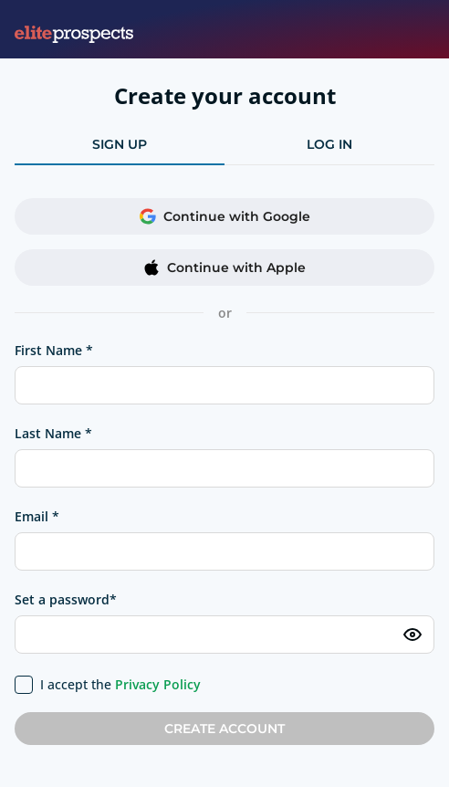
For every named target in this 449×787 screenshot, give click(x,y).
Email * (37, 516)
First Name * (54, 350)
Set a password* (66, 599)
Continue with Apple (224, 267)
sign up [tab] (119, 144)
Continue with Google (225, 216)
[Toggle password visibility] (412, 634)
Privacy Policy (158, 684)
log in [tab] (329, 144)
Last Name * (53, 433)
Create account (224, 728)
